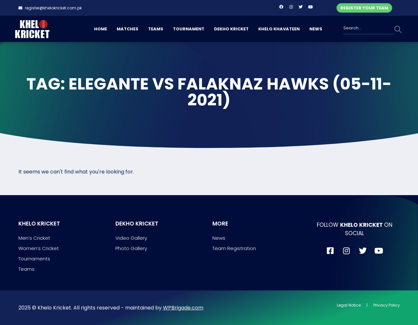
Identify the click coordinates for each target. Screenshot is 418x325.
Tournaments (34, 258)
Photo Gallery (131, 248)
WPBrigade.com (183, 307)
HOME (100, 29)
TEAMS (155, 29)
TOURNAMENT (188, 29)
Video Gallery (131, 238)
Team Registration (234, 248)
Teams (26, 269)
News (218, 238)
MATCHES (127, 29)
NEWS (315, 29)
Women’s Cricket (38, 248)
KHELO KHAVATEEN (279, 29)
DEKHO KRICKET (231, 29)
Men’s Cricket (34, 238)
